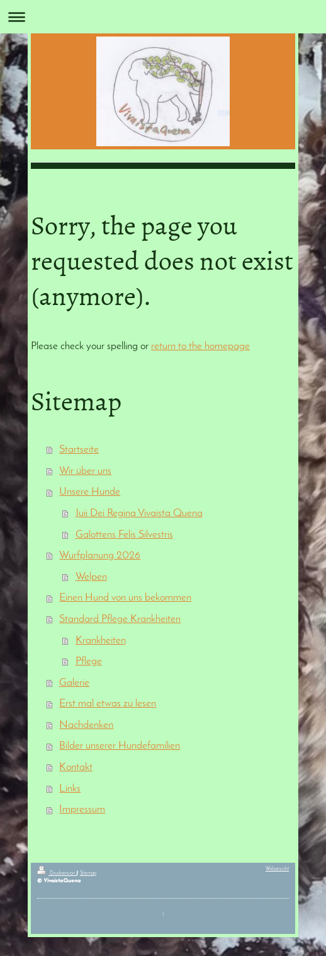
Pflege (89, 661)
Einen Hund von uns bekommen (125, 597)
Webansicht (277, 869)
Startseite (79, 449)
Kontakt (76, 767)
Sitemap (88, 873)
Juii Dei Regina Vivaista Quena (139, 513)
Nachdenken (86, 725)
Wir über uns (85, 471)
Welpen (91, 577)
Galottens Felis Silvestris (124, 534)
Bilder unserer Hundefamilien (119, 745)
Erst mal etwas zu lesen (107, 703)
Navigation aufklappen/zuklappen (163, 16)
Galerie (74, 682)
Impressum (82, 809)
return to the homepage (200, 346)
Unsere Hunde (89, 492)
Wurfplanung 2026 (99, 555)
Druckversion (56, 873)
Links (70, 788)
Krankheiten (101, 640)
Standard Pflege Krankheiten (120, 619)
